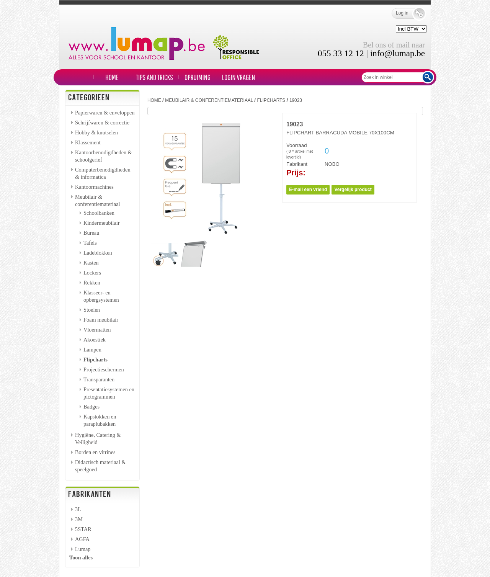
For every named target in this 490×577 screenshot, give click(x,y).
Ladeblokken (97, 253)
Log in (407, 13)
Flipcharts (95, 359)
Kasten (91, 263)
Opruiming (198, 77)
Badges (91, 407)
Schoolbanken (98, 213)
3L (78, 509)
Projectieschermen (103, 369)
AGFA (82, 539)
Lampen (92, 350)
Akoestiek (94, 340)
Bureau (91, 233)
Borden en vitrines (95, 452)
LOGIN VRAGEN (238, 77)
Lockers (92, 273)
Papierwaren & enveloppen (105, 113)
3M (79, 519)
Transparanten (98, 379)
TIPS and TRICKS (154, 77)
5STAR (83, 529)
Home (112, 77)
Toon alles (81, 557)
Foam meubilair (100, 320)
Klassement (88, 142)
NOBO (332, 164)
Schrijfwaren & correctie (102, 122)
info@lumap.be (397, 53)
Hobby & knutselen (96, 132)
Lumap (83, 549)
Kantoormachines (94, 187)
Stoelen (91, 310)
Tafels (90, 243)
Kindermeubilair (101, 223)
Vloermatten (97, 330)
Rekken (91, 283)
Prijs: (295, 172)
